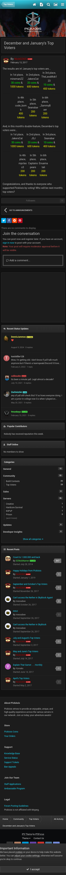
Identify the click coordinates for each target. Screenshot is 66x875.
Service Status (11, 758)
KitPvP (34, 510)
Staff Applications (12, 784)
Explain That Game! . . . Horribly (27, 665)
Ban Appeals (10, 767)
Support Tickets (11, 762)
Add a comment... (18, 260)
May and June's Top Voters (25, 651)
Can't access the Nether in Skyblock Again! (33, 597)
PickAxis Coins (11, 731)
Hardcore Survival (34, 507)
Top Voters (34, 484)
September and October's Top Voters (30, 584)
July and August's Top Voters (26, 638)
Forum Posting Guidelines (16, 806)
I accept (33, 869)
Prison (34, 514)
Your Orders (9, 736)
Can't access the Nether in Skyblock (29, 624)
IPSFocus (39, 834)
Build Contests (34, 481)
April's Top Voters (21, 678)
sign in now (8, 242)
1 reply (30, 367)
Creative (34, 503)
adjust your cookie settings (27, 855)
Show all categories (33, 539)
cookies (19, 852)
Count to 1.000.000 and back (26, 557)
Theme (26, 838)
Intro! (15, 611)
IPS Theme (27, 834)
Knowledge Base (12, 753)
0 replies (29, 347)
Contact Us (39, 838)
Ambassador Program (14, 788)
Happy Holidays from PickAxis (27, 570)
